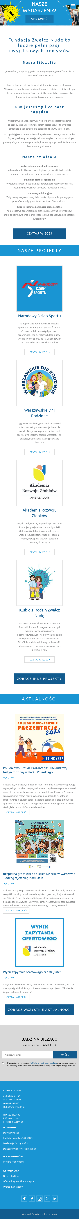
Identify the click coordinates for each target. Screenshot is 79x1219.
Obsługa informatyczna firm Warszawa (39, 1214)
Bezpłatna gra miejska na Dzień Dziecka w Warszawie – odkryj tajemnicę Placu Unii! (39, 876)
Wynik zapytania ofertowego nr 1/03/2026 (32, 972)
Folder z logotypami (13, 1161)
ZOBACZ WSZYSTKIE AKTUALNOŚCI (39, 1009)
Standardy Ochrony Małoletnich (19, 1148)
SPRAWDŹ (39, 19)
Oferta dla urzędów (13, 1186)
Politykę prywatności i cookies (43, 1063)
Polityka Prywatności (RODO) (18, 1137)
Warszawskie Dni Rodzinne (39, 413)
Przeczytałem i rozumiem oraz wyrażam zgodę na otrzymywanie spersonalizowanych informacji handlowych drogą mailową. (41, 1064)
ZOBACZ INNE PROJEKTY (39, 678)
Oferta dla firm (11, 1175)
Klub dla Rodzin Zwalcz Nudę (39, 613)
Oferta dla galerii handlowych (18, 1181)
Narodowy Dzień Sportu (39, 315)
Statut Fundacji (11, 1132)
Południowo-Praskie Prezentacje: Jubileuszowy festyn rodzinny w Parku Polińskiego (35, 770)
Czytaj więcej (39, 233)
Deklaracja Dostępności (15, 1143)
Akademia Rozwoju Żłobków (40, 513)
